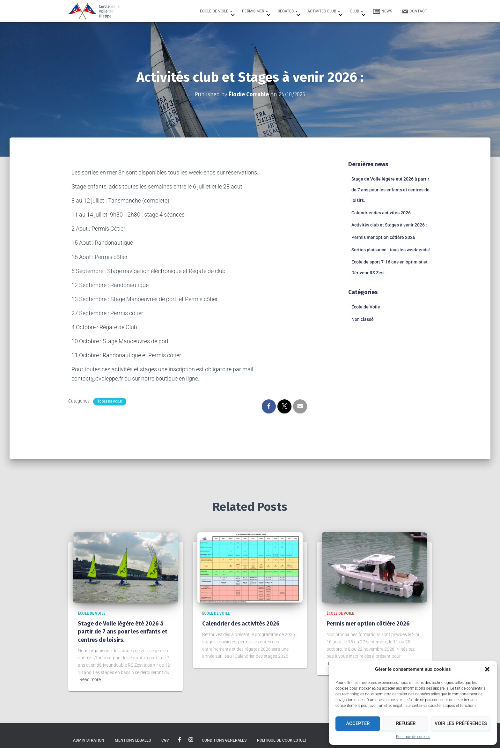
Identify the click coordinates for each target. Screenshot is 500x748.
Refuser (405, 723)
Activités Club (323, 11)
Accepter (358, 723)
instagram (190, 740)
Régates (288, 11)
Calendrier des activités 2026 (381, 212)
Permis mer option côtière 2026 (383, 237)
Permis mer (255, 11)
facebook (179, 740)
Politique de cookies (413, 737)
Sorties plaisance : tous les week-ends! (390, 249)
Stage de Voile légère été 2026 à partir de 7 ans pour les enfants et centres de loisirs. (390, 189)
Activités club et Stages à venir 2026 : (389, 224)
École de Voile (216, 11)
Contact (414, 11)
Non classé (362, 319)
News (382, 11)
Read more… (91, 679)
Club (356, 11)
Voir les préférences (461, 723)
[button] (487, 669)
